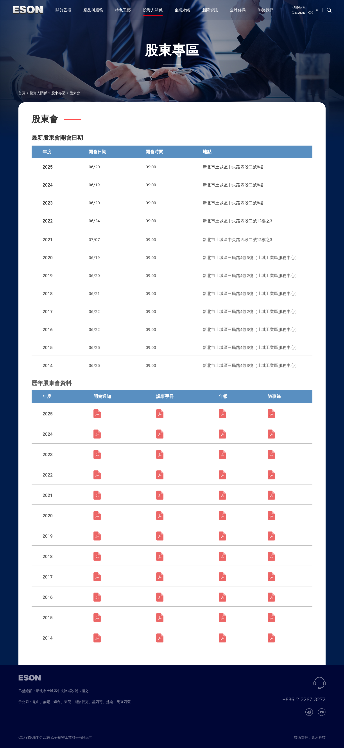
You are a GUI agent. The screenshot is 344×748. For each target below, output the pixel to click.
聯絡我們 (265, 10)
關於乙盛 (64, 10)
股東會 (75, 93)
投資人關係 (153, 10)
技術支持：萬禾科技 (310, 737)
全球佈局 (237, 10)
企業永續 (182, 10)
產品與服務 (93, 10)
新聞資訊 (210, 10)
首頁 (21, 93)
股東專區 (58, 93)
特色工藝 (123, 10)
